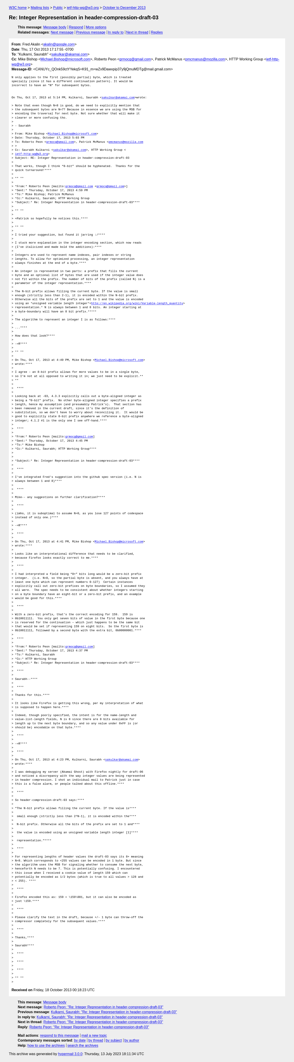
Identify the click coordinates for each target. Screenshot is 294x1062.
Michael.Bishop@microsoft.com (65, 59)
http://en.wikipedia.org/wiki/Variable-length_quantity (137, 304)
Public (58, 8)
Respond (76, 27)
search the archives (83, 1045)
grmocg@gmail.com (135, 59)
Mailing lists (40, 8)
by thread (95, 1040)
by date (79, 1040)
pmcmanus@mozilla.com (205, 59)
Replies (157, 32)
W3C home (18, 8)
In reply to (115, 32)
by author (131, 1040)
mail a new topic (94, 1035)
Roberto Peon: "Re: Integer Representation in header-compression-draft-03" (103, 1007)
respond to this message (59, 1035)
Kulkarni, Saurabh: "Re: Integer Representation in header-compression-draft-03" (114, 1012)
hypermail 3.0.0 (70, 1054)
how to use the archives (46, 1045)
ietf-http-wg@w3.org (83, 8)
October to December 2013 (124, 8)
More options (96, 27)
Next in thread (137, 32)
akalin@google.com (59, 44)
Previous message (90, 32)
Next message (62, 32)
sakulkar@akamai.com (69, 54)
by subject (114, 1040)
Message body (54, 27)
